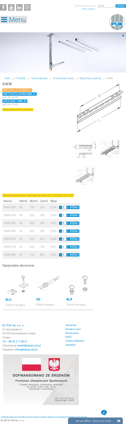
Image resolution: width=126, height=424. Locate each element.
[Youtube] (11, 7)
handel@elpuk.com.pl (29, 344)
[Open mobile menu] (13, 20)
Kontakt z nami (73, 328)
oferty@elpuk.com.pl (25, 348)
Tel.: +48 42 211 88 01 (14, 340)
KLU (8, 299)
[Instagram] (27, 7)
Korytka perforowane (28, 416)
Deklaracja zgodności (17, 90)
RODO (68, 336)
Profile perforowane (78, 416)
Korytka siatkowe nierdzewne (53, 416)
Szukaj (120, 6)
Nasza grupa (71, 332)
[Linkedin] (19, 7)
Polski (85, 9)
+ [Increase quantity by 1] (68, 206)
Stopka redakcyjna (74, 340)
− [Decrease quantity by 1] (60, 206)
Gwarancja (70, 324)
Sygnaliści (70, 344)
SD (38, 298)
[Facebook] (3, 7)
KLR (69, 298)
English (91, 9)
